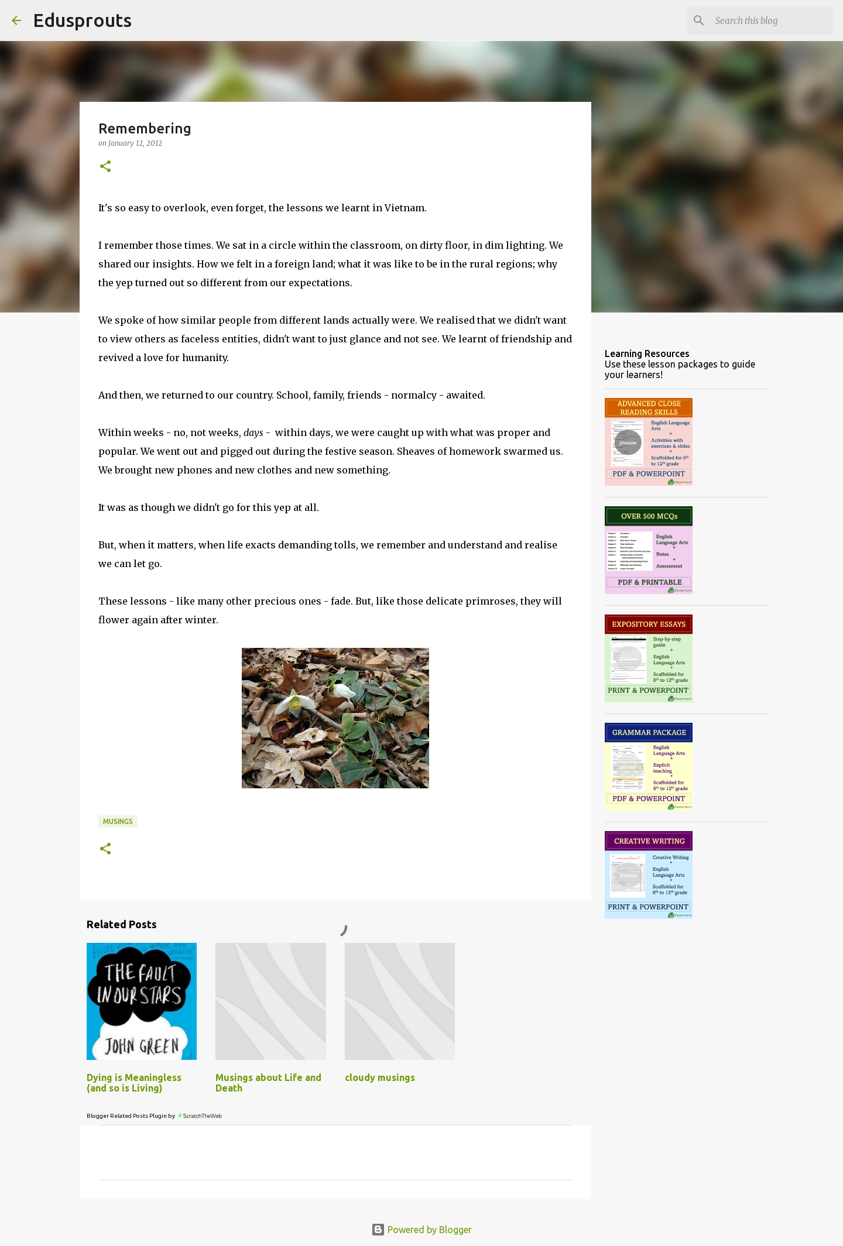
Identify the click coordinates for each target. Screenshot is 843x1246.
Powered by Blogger (421, 1229)
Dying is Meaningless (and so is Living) (134, 1082)
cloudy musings (380, 1077)
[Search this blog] (772, 20)
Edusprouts (82, 19)
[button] (105, 167)
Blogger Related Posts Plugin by (155, 1116)
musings (118, 821)
